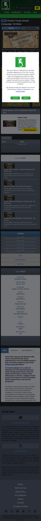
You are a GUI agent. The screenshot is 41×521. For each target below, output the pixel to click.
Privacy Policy (20, 91)
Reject (26, 98)
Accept (15, 98)
